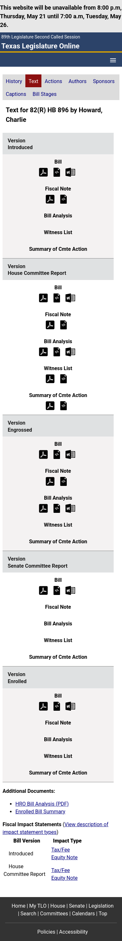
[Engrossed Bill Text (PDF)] (43, 454)
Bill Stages (44, 94)
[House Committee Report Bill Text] (57, 297)
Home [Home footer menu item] (18, 906)
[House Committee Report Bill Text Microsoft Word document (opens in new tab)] (70, 297)
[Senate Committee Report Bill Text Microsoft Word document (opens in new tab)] (70, 590)
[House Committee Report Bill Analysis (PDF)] (43, 351)
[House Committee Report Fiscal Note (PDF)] (50, 324)
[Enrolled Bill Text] (57, 706)
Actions (53, 81)
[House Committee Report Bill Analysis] (57, 351)
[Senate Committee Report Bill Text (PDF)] (43, 590)
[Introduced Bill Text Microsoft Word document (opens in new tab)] (70, 172)
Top (103, 914)
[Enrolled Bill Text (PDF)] (43, 706)
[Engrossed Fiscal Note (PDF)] (50, 481)
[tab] (14, 80)
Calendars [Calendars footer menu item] (83, 914)
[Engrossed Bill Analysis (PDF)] (43, 508)
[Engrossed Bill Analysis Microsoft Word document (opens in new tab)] (70, 508)
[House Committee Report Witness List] (63, 378)
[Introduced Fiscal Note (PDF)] (50, 199)
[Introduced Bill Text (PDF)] (43, 172)
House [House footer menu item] (57, 906)
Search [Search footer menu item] (28, 914)
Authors (78, 81)
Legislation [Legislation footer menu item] (101, 906)
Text (33, 81)
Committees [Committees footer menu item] (54, 914)
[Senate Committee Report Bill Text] (57, 590)
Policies (46, 932)
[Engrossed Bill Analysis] (57, 508)
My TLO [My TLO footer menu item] (38, 906)
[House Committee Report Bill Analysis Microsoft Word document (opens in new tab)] (70, 351)
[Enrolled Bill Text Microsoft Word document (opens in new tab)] (70, 706)
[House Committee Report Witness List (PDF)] (50, 378)
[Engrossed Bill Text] (57, 454)
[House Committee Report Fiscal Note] (63, 324)
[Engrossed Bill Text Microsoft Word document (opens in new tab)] (70, 454)
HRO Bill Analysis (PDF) (42, 804)
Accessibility (73, 932)
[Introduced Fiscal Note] (63, 199)
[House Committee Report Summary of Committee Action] (63, 405)
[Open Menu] (113, 60)
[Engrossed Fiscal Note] (63, 481)
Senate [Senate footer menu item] (77, 906)
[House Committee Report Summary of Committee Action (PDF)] (50, 405)
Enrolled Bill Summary (40, 812)
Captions (16, 94)
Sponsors (104, 81)
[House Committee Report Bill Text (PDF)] (43, 297)
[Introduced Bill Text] (57, 172)
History (14, 81)
